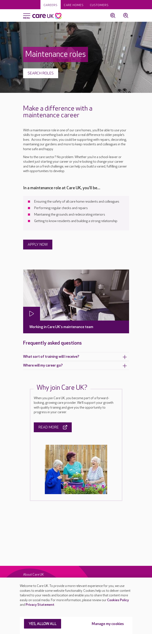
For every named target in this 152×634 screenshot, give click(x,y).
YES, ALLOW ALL (43, 624)
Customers (99, 5)
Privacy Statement (40, 605)
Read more (52, 427)
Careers (51, 5)
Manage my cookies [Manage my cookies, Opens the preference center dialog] (108, 624)
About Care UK (33, 575)
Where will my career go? (75, 365)
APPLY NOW (38, 244)
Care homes (74, 5)
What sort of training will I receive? (75, 356)
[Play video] (31, 314)
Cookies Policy (118, 600)
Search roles (41, 73)
